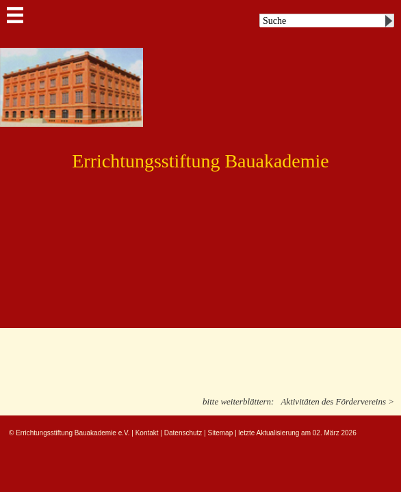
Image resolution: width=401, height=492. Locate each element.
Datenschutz (183, 433)
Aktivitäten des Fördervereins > (337, 401)
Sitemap (220, 433)
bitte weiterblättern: (238, 401)
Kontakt (147, 433)
